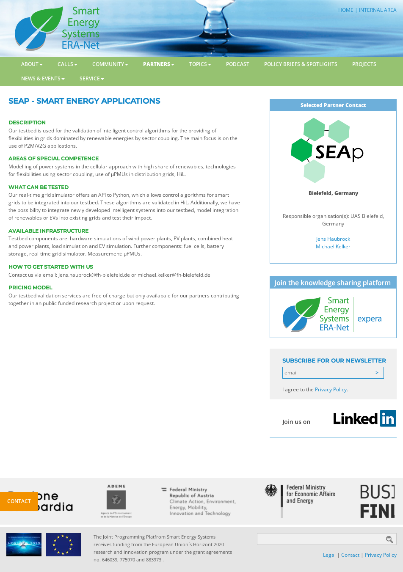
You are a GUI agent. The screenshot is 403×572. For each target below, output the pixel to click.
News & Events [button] (43, 78)
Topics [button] (200, 64)
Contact (350, 554)
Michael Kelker (333, 246)
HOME (345, 10)
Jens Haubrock (333, 238)
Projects (364, 64)
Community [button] (110, 64)
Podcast (237, 64)
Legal (329, 554)
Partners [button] (158, 64)
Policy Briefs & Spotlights (300, 64)
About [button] (32, 64)
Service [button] (92, 78)
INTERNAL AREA (378, 10)
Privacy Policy (331, 389)
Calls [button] (67, 64)
